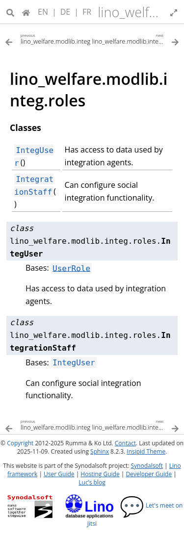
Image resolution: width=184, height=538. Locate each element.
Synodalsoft (147, 465)
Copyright (20, 443)
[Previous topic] (48, 38)
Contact (125, 443)
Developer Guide (149, 474)
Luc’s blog (92, 482)
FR (86, 11)
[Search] (10, 11)
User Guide (59, 474)
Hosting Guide (99, 474)
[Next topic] (136, 38)
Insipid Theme (146, 451)
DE (65, 11)
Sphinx (99, 451)
